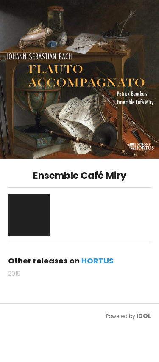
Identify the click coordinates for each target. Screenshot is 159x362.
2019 (14, 273)
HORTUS (97, 260)
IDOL (144, 316)
